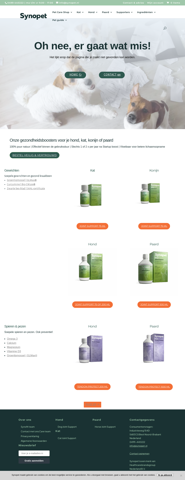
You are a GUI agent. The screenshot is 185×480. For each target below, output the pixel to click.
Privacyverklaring (30, 436)
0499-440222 (15, 2)
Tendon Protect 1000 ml (154, 386)
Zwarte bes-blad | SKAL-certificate (26, 188)
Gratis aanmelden (34, 460)
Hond (91, 12)
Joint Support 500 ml (154, 304)
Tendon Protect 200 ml (92, 386)
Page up (91, 404)
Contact (110, 74)
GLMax (31, 180)
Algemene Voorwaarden (34, 440)
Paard (105, 12)
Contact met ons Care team (36, 431)
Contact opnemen (139, 453)
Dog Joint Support (67, 426)
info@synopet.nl (138, 445)
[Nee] (181, 475)
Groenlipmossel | (17, 180)
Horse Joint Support (105, 426)
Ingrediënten (145, 12)
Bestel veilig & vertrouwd (34, 155)
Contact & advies (133, 3)
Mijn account (155, 3)
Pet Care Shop (60, 12)
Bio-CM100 (28, 184)
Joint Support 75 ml (92, 226)
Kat (79, 12)
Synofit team (28, 426)
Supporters (123, 12)
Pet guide (58, 20)
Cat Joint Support (67, 438)
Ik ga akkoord (165, 475)
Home (73, 74)
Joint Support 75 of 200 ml (92, 304)
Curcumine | (14, 184)
